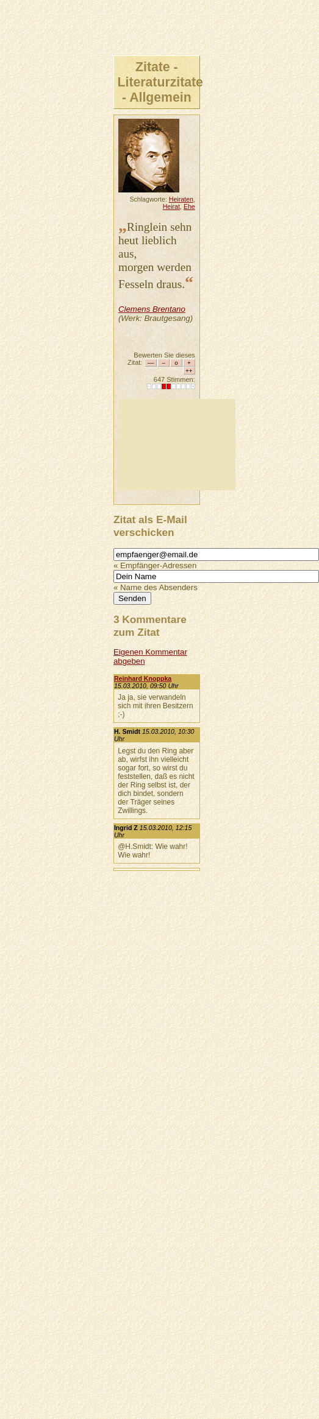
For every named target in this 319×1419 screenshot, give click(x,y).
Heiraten (181, 199)
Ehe (189, 206)
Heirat (171, 206)
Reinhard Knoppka (142, 678)
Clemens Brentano (151, 309)
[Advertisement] (176, 444)
